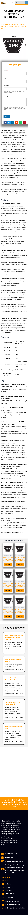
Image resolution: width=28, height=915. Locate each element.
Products (7, 24)
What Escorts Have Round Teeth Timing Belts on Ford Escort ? (14, 637)
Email (5, 78)
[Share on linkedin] (12, 122)
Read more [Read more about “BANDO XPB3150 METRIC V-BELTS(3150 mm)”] (8, 590)
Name (6, 70)
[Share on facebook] (5, 122)
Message (7, 96)
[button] (12, 3)
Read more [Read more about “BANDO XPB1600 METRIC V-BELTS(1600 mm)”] (20, 590)
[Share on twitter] (9, 122)
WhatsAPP (6, 85)
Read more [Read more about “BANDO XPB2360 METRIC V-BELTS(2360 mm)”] (8, 616)
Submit (7, 116)
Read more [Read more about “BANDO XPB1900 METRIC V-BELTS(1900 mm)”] (8, 564)
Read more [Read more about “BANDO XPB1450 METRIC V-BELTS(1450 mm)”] (20, 564)
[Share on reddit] (16, 122)
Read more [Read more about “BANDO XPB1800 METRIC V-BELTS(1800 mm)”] (20, 616)
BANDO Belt (13, 24)
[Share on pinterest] (24, 122)
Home (2, 24)
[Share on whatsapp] (20, 122)
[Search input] (20, 3)
